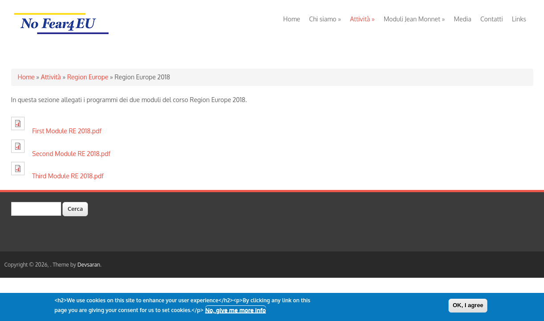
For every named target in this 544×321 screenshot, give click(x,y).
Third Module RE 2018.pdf (68, 176)
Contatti (491, 19)
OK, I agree (468, 307)
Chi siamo (325, 19)
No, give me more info (235, 312)
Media (462, 19)
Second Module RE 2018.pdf (71, 153)
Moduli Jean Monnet (414, 19)
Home (291, 19)
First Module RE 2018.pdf (66, 131)
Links (519, 19)
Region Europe (87, 77)
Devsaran (88, 264)
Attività (362, 19)
